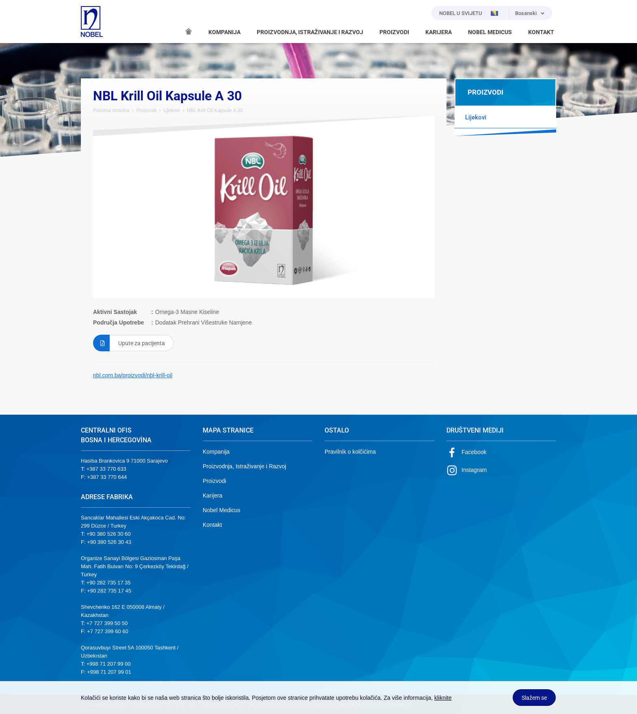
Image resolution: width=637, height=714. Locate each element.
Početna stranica (111, 110)
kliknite (443, 698)
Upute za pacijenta (129, 343)
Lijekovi (171, 110)
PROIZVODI (394, 32)
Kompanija (216, 451)
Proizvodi (146, 110)
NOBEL (92, 21)
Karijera (212, 495)
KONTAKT (541, 32)
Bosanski (526, 13)
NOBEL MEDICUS (490, 32)
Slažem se (534, 698)
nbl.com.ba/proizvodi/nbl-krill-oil (132, 375)
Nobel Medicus (221, 510)
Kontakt (212, 524)
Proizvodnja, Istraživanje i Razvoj (244, 466)
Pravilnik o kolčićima (350, 451)
